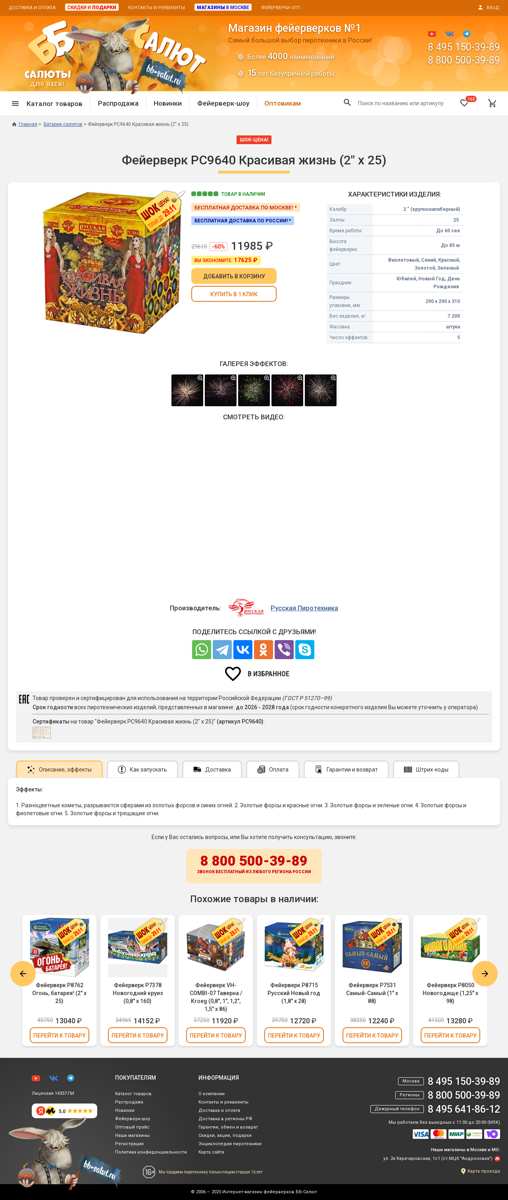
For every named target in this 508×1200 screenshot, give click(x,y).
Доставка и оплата (32, 7)
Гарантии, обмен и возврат (228, 1127)
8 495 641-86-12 (464, 1109)
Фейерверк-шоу (223, 103)
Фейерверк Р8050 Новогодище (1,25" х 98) (450, 993)
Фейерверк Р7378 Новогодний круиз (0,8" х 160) (138, 993)
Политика (151, 1152)
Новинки (168, 103)
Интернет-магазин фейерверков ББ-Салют (269, 1191)
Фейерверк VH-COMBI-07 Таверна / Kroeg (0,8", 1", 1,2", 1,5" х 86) (216, 997)
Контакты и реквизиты (156, 7)
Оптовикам (282, 103)
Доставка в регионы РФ (225, 1118)
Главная (24, 124)
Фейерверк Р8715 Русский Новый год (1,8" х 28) (293, 993)
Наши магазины (132, 1135)
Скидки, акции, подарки (225, 1135)
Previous (23, 973)
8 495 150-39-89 (464, 47)
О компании (211, 1093)
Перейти (59, 1036)
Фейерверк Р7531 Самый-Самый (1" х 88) (372, 993)
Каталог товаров (133, 1093)
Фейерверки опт (280, 7)
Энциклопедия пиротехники (230, 1143)
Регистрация (129, 1143)
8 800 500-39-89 (464, 60)
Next (485, 973)
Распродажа (118, 103)
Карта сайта (211, 1152)
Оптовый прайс (132, 1127)
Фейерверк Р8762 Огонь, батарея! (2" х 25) (59, 993)
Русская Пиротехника (304, 608)
